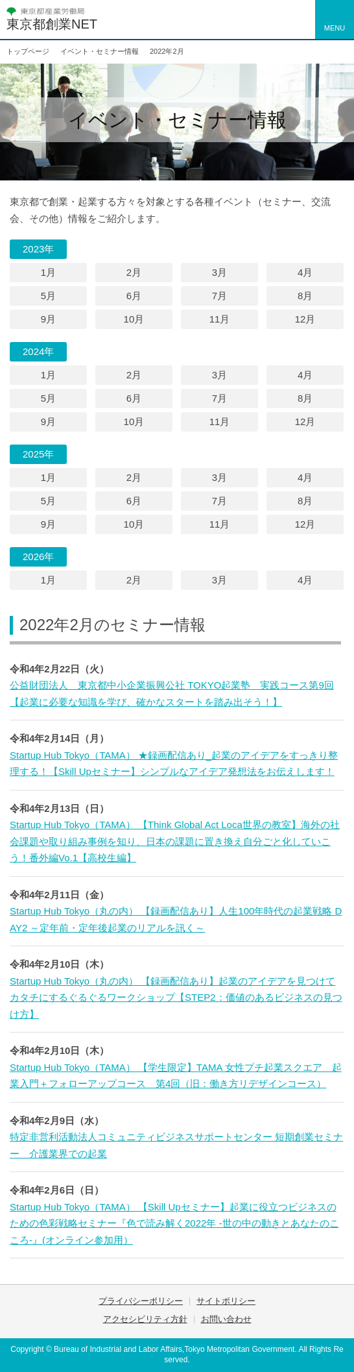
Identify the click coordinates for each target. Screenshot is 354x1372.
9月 (48, 319)
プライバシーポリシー (141, 1301)
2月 (133, 272)
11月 (219, 319)
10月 (134, 319)
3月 (219, 272)
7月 (219, 295)
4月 (305, 272)
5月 (48, 295)
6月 (133, 295)
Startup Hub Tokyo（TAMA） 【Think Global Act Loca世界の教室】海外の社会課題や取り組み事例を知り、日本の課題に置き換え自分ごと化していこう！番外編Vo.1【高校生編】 (175, 841)
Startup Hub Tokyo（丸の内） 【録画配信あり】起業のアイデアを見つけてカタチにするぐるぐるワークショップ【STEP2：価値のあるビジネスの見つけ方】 (176, 997)
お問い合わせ (226, 1319)
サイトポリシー (225, 1301)
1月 (48, 272)
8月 (305, 295)
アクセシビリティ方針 (145, 1319)
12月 (305, 319)
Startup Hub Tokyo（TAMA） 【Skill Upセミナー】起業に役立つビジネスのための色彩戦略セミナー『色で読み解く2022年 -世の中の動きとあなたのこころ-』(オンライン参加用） (174, 1223)
